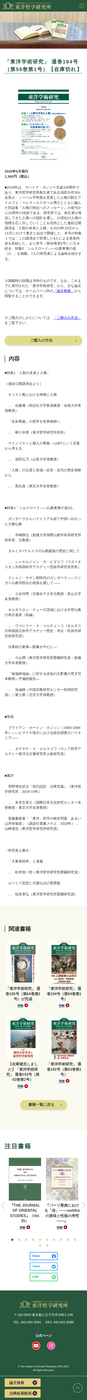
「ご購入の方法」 (67, 318)
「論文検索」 (63, 291)
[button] (12, 1240)
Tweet (36, 1266)
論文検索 (23, 1382)
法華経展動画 (23, 1393)
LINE (35, 1276)
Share (36, 1256)
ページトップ (77, 1388)
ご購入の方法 (41, 340)
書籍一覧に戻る (41, 1105)
